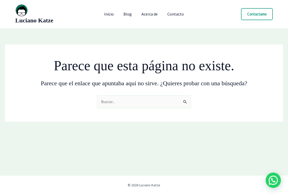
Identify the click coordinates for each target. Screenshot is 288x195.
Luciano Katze (34, 20)
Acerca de (149, 14)
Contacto (173, 14)
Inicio (111, 14)
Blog (128, 14)
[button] (257, 14)
